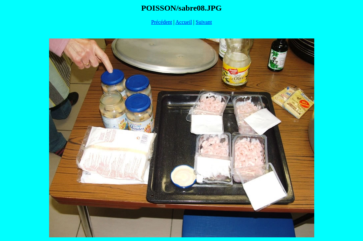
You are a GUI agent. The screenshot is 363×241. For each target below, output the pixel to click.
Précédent (161, 22)
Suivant (204, 22)
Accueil (183, 22)
